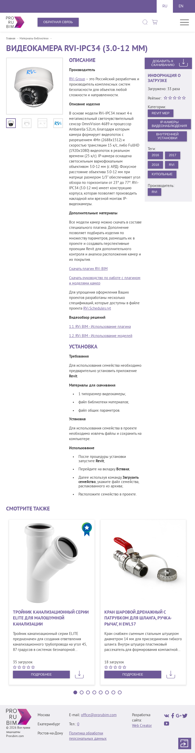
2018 (155, 165)
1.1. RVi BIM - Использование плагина (100, 327)
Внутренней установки (167, 136)
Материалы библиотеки (34, 38)
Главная (10, 38)
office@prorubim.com (99, 715)
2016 (155, 155)
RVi (171, 165)
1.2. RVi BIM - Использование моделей (100, 336)
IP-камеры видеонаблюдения (169, 124)
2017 (172, 155)
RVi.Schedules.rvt (97, 308)
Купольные (162, 174)
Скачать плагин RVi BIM (88, 269)
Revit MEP (161, 113)
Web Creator (142, 726)
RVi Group (77, 79)
